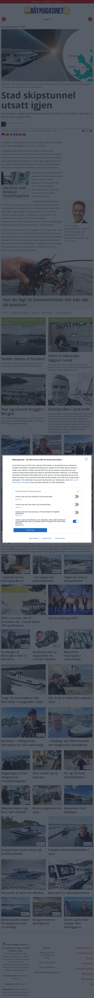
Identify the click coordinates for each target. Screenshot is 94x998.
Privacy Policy (60, 538)
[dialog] (47, 499)
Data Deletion (34, 538)
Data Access (46, 538)
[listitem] (47, 491)
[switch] (76, 496)
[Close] (87, 460)
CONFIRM (30, 530)
